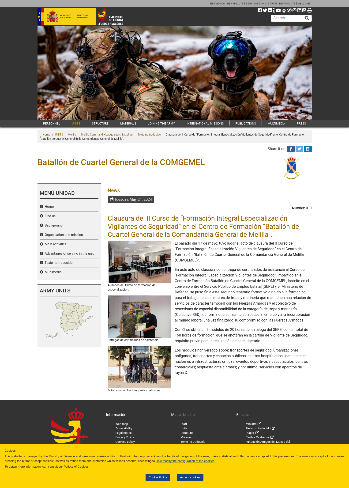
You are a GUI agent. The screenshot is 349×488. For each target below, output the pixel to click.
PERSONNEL (51, 123)
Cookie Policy (158, 477)
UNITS (76, 123)
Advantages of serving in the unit (68, 254)
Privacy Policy (124, 437)
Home (46, 134)
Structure (186, 433)
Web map (121, 424)
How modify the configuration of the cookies (185, 461)
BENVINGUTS (235, 3)
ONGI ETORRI (269, 3)
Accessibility (123, 428)
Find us (49, 216)
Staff (183, 424)
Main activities (55, 244)
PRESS (301, 123)
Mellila (72, 134)
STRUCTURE (100, 123)
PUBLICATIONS (246, 123)
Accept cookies (190, 477)
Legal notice (123, 433)
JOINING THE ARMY (161, 123)
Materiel (185, 437)
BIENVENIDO (217, 3)
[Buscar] (307, 18)
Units (183, 428)
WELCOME (304, 3)
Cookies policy (125, 441)
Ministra (251, 424)
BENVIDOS (252, 3)
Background (53, 225)
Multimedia (52, 272)
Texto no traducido (149, 134)
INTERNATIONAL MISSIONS (205, 123)
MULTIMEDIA (276, 123)
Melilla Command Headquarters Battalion (106, 134)
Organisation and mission (63, 235)
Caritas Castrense (257, 437)
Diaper (250, 433)
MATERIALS (128, 123)
